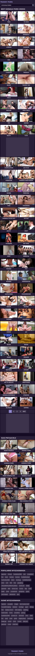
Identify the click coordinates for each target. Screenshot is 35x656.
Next (24, 411)
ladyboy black (22, 618)
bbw (9, 588)
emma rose (15, 588)
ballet (3, 591)
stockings (18, 580)
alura (3, 583)
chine (7, 591)
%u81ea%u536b (6, 580)
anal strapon (5, 594)
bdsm (12, 580)
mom (6, 577)
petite (15, 618)
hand (30, 588)
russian (19, 621)
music (10, 612)
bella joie (25, 621)
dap (26, 588)
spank (27, 591)
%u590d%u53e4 (27, 580)
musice (21, 588)
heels (31, 615)
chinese (10, 574)
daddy (27, 585)
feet (11, 583)
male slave (30, 618)
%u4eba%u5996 (18, 574)
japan (26, 607)
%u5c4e (12, 577)
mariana (17, 577)
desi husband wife (24, 604)
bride (11, 618)
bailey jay (4, 621)
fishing (31, 607)
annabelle (10, 604)
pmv (18, 594)
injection (4, 604)
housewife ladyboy (6, 607)
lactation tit (14, 615)
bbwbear (15, 607)
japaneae (4, 588)
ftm (2, 577)
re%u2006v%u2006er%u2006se (9, 585)
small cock (21, 585)
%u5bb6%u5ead (25, 577)
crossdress (17, 612)
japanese (4, 574)
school (9, 621)
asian (6, 618)
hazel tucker (5, 612)
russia (9, 624)
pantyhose (21, 591)
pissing (23, 612)
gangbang (20, 583)
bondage (21, 607)
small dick (15, 624)
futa (15, 583)
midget (16, 604)
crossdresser (14, 591)
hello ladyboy (18, 610)
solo (24, 574)
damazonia (12, 594)
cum (7, 583)
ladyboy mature (9, 610)
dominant (21, 615)
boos (27, 615)
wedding (26, 610)
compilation (30, 574)
